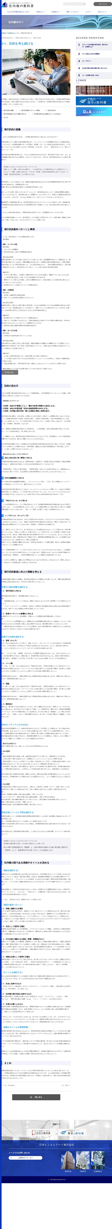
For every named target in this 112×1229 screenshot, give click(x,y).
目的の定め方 (52, 110)
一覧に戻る (38, 1097)
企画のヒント (40, 12)
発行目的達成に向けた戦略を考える (15, 114)
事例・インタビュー (72, 12)
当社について (102, 12)
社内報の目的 (9, 372)
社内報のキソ (55, 12)
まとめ (6, 117)
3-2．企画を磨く (10, 1085)
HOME (4, 33)
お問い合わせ (103, 4)
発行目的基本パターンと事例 (30, 110)
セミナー (88, 12)
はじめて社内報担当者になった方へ (18, 12)
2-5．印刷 (65, 1085)
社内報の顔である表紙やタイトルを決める (47, 114)
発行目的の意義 (8, 110)
